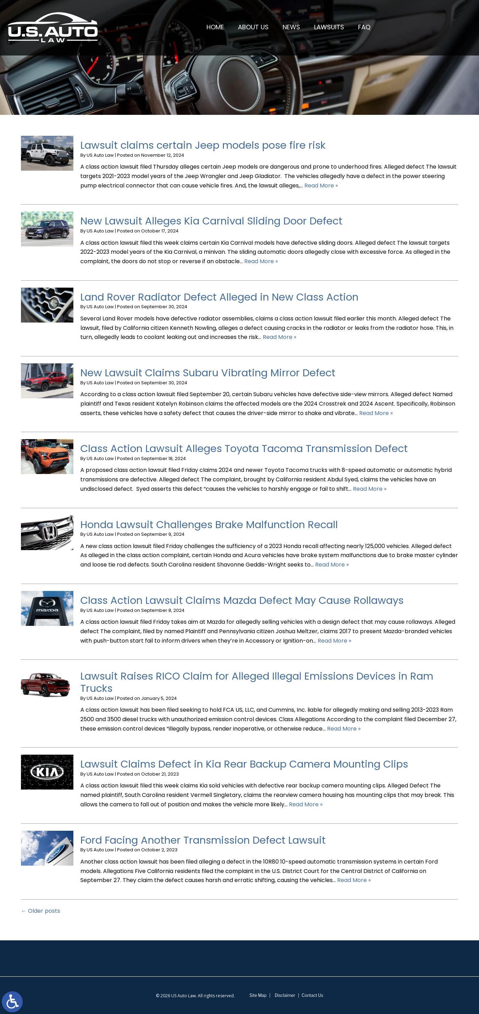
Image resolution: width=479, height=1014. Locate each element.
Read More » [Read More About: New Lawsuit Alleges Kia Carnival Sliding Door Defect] (261, 261)
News (291, 27)
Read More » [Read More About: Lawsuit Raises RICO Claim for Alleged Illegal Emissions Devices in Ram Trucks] (344, 729)
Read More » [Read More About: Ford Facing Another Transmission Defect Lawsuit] (354, 880)
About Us (253, 27)
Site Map (258, 995)
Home (215, 27)
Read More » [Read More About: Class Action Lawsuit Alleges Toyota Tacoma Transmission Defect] (369, 489)
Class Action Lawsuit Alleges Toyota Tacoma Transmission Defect (244, 449)
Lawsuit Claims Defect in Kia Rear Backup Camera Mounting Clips (244, 764)
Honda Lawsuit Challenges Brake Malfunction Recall (209, 525)
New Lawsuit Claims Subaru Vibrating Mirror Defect (207, 373)
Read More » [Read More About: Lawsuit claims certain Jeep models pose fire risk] (321, 186)
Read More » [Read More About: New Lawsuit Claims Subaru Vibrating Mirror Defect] (376, 413)
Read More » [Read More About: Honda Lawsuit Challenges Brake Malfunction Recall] (332, 565)
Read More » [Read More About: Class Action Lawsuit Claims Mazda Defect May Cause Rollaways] (334, 641)
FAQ (364, 27)
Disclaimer (285, 995)
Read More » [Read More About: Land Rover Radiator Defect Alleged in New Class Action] (279, 337)
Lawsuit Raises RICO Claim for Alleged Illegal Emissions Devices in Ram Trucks (256, 682)
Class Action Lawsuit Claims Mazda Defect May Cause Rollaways (242, 600)
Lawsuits (329, 27)
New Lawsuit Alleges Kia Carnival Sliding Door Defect (214, 221)
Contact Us (312, 995)
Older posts (40, 911)
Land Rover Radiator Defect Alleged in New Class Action (219, 297)
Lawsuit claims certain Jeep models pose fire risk (203, 145)
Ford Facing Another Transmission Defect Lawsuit (203, 840)
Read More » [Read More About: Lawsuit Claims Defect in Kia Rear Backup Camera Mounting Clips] (305, 804)
